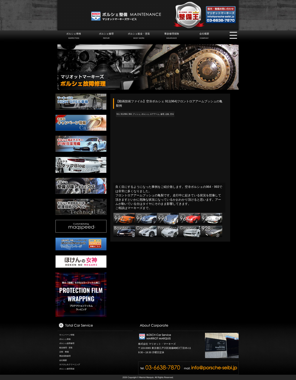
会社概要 (204, 36)
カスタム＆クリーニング (69, 364)
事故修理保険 (171, 36)
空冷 (172, 114)
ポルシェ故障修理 (66, 343)
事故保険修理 (65, 356)
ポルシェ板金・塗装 (139, 36)
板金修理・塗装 (65, 348)
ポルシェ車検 (74, 36)
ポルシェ (145, 114)
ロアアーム (154, 114)
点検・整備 (64, 352)
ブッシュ (136, 114)
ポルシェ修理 (106, 36)
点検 (167, 114)
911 (118, 114)
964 (130, 114)
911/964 (124, 114)
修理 (162, 114)
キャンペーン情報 (66, 335)
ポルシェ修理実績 (66, 369)
